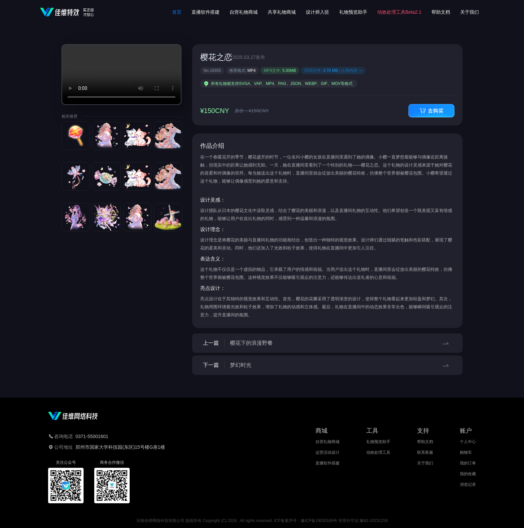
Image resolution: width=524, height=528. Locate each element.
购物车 (466, 452)
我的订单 (468, 463)
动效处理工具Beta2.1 (399, 12)
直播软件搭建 (205, 12)
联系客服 (425, 452)
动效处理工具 (378, 452)
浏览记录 (468, 484)
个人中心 (468, 441)
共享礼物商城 (282, 12)
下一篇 (327, 365)
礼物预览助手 (353, 12)
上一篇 (327, 343)
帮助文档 (440, 12)
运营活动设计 (327, 452)
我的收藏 (468, 473)
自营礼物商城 (244, 12)
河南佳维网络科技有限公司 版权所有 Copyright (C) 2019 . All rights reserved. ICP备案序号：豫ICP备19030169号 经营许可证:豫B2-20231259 (262, 520)
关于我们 (469, 12)
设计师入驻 (317, 12)
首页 (176, 12)
